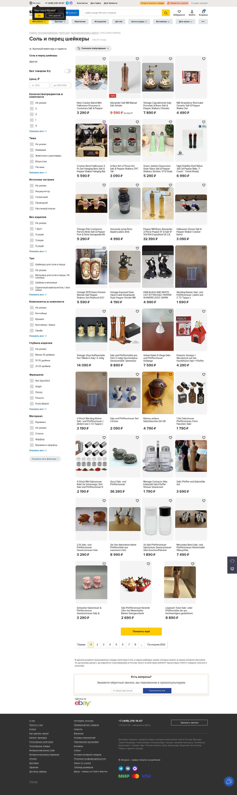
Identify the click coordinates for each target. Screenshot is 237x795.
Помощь (33, 782)
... (141, 644)
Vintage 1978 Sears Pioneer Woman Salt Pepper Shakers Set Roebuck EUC (91, 295)
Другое (33, 61)
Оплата (33, 759)
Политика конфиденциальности (90, 759)
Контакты (82, 3)
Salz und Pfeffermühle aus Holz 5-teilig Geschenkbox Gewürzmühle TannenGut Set (124, 359)
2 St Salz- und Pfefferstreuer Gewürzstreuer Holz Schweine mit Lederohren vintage (90, 550)
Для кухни (185, 21)
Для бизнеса (110, 3)
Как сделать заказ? (39, 733)
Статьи (77, 750)
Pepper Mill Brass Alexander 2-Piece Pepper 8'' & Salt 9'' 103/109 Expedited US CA (157, 232)
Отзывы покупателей (84, 737)
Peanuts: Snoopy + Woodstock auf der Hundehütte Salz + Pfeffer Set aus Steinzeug (190, 359)
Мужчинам (80, 21)
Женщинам (100, 21)
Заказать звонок (189, 722)
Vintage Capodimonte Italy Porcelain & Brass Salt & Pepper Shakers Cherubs (157, 105)
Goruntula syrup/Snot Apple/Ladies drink (121, 230)
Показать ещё (141, 631)
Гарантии (33, 767)
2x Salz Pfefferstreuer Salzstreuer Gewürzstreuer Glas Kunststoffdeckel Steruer (157, 548)
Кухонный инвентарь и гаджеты (48, 48)
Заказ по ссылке (179, 3)
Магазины (39, 21)
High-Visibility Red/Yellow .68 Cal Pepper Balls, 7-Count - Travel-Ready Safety (190, 170)
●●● (203, 21)
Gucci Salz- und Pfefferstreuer (118, 483)
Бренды (60, 21)
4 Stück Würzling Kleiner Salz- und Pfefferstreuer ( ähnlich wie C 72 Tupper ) (90, 421)
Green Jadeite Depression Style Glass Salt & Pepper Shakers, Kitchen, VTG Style (157, 168)
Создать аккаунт (199, 3)
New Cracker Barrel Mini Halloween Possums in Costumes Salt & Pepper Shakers (90, 107)
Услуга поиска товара (152, 3)
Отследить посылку (83, 720)
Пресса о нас (36, 725)
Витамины (163, 21)
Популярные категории (41, 742)
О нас (32, 720)
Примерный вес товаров (86, 725)
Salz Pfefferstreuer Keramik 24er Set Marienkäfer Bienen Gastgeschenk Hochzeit (135, 612)
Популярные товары (39, 746)
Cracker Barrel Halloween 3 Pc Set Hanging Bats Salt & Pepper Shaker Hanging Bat (91, 168)
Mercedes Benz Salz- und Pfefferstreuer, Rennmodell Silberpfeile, (191, 547)
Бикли (77, 771)
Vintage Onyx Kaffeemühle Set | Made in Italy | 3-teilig (91, 357)
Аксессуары (139, 21)
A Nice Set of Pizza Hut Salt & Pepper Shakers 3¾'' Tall (124, 168)
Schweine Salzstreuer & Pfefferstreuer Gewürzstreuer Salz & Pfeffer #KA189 (89, 612)
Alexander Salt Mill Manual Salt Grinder (123, 104)
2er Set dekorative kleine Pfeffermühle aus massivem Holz (123, 547)
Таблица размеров (83, 767)
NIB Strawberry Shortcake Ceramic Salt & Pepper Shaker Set (190, 105)
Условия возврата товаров (87, 754)
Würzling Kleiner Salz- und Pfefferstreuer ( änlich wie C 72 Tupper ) (190, 295)
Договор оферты (38, 771)
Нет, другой (54, 15)
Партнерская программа (86, 742)
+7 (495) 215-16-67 (54, 3)
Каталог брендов (38, 737)
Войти (192, 13)
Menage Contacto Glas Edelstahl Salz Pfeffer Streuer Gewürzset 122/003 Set (155, 485)
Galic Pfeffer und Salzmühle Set (191, 483)
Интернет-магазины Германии (44, 754)
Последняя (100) (156, 644)
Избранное (179, 13)
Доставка (96, 3)
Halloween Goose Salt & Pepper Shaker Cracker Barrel (189, 232)
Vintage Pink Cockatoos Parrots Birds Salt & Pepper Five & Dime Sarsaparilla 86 (91, 232)
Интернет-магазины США (42, 750)
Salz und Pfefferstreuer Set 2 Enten (124, 420)
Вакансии (78, 733)
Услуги (32, 729)
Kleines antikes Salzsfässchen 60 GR (154, 420)
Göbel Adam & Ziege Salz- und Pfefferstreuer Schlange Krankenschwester (157, 359)
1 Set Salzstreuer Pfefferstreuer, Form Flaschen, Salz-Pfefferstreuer (187, 422)
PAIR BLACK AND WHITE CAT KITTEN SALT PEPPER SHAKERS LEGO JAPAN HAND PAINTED (157, 296)
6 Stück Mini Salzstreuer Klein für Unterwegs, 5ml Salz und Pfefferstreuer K (90, 484)
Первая (81, 644)
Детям (118, 21)
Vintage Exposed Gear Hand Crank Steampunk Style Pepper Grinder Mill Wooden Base (123, 296)
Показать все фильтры (45, 459)
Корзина (203, 13)
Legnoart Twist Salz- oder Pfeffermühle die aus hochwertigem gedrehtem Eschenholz (179, 612)
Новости (78, 729)
